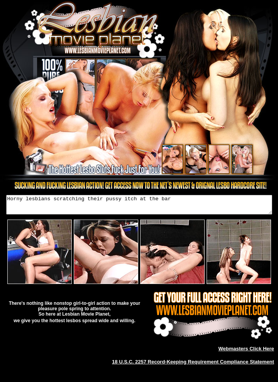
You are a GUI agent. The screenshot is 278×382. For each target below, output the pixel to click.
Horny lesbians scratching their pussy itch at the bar (139, 206)
